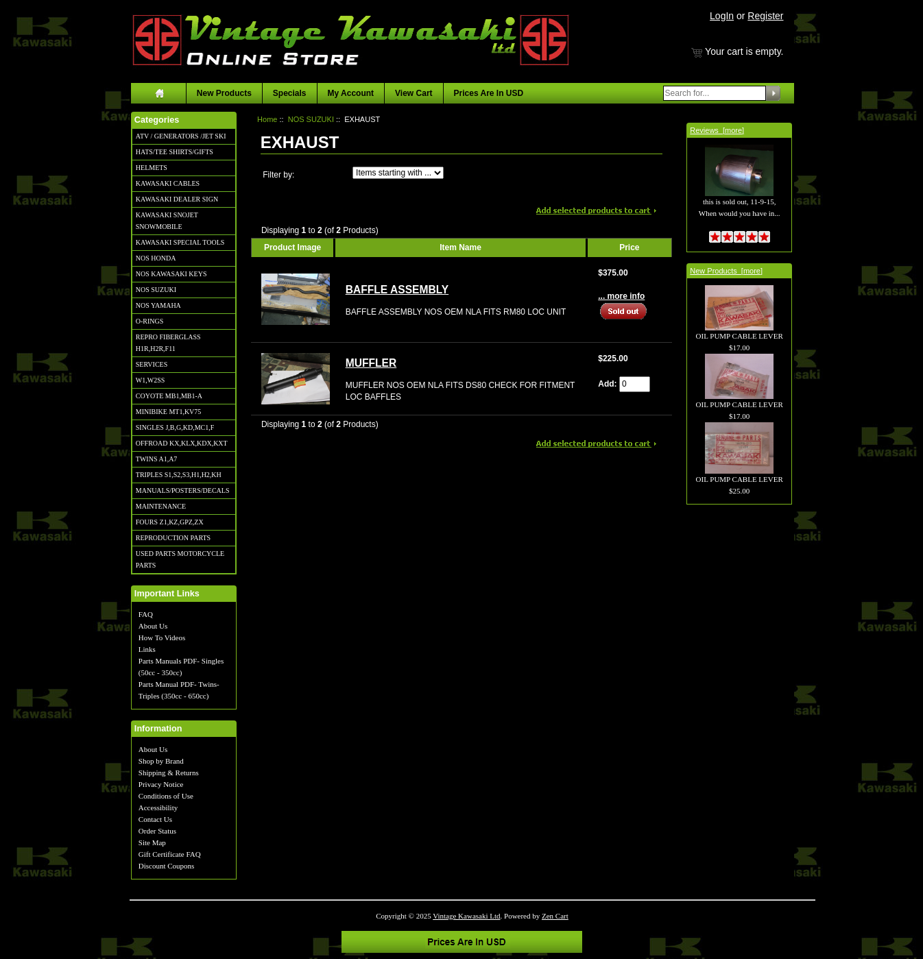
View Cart (413, 93)
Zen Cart (555, 916)
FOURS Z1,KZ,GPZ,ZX (170, 522)
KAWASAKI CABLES (168, 183)
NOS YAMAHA (158, 305)
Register (765, 15)
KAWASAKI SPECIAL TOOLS (180, 242)
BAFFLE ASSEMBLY (397, 289)
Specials (290, 93)
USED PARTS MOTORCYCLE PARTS (180, 559)
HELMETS (151, 167)
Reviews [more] (717, 130)
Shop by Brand (161, 761)
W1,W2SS (150, 380)
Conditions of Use (166, 796)
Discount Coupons (167, 866)
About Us (153, 626)
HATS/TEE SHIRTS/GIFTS (174, 152)
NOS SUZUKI (156, 289)
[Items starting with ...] (398, 173)
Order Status (157, 831)
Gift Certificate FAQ (170, 854)
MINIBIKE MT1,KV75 (169, 411)
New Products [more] (726, 271)
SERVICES (151, 364)
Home (267, 119)
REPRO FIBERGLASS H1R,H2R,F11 (168, 342)
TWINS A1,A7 (157, 459)
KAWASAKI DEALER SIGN (177, 199)
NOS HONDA (156, 258)
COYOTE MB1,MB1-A (169, 396)
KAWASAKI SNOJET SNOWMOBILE (167, 220)
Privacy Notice (161, 784)
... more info (621, 296)
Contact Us (155, 819)
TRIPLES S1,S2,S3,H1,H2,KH (178, 474)
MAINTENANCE (161, 506)
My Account (351, 93)
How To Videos (162, 637)
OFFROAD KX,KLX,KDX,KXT (182, 443)
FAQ (146, 614)
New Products (224, 93)
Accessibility (158, 807)
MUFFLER (371, 363)
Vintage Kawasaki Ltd (466, 916)
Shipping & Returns (169, 772)
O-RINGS (150, 321)
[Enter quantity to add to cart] (634, 384)
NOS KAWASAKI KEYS (171, 274)
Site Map (152, 842)
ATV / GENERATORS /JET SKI (181, 136)
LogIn (722, 15)
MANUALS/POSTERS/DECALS (183, 490)
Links (147, 649)
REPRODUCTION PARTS (173, 538)
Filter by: (278, 175)
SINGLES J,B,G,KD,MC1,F (175, 427)
